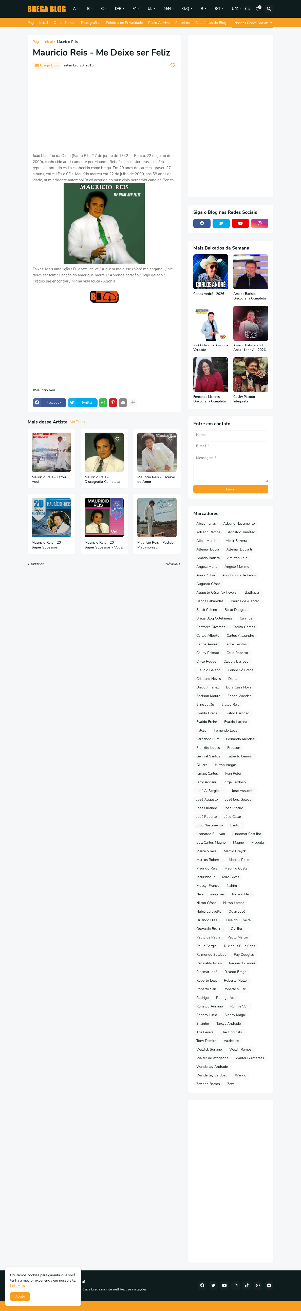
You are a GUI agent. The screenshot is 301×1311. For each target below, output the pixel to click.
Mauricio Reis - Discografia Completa (102, 479)
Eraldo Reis (230, 704)
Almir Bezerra (236, 540)
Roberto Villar (234, 989)
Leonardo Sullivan (210, 833)
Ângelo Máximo (236, 566)
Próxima (171, 564)
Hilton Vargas (226, 765)
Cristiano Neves (208, 678)
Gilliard (202, 765)
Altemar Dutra (207, 549)
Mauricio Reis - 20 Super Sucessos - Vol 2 (104, 545)
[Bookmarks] (258, 9)
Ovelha (236, 928)
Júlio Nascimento (209, 825)
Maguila (257, 842)
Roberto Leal (206, 980)
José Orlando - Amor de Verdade (210, 347)
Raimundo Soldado (211, 954)
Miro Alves (230, 877)
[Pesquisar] (269, 9)
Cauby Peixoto (207, 652)
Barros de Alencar (245, 601)
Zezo (231, 1084)
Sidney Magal (235, 1015)
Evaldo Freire (206, 721)
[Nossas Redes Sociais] (252, 23)
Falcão (201, 730)
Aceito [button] (20, 1296)
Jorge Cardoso (234, 782)
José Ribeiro (233, 808)
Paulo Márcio (238, 937)
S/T (217, 8)
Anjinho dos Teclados (239, 575)
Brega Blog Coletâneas (214, 618)
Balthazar (252, 592)
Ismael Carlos (207, 773)
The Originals (231, 1032)
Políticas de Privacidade (124, 22)
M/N (167, 8)
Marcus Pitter (239, 859)
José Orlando (206, 808)
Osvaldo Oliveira (237, 920)
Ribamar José (206, 971)
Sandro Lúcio (206, 1015)
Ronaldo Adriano (209, 1006)
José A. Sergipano (210, 790)
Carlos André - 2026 (208, 294)
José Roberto (206, 816)
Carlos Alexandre (240, 635)
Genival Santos (208, 756)
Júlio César (232, 816)
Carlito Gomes (244, 627)
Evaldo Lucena (235, 721)
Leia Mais (17, 1285)
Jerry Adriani (206, 782)
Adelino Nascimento (239, 523)
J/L (150, 8)
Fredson (233, 747)
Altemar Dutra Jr (239, 549)
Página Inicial (38, 22)
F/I (135, 8)
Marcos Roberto (208, 859)
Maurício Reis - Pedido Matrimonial (155, 545)
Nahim (232, 885)
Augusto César (208, 583)
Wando (240, 1075)
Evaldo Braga (206, 713)
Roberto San (206, 989)
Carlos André (206, 644)
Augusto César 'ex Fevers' (216, 592)
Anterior (37, 564)
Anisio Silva (205, 575)
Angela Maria (206, 566)
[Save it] (173, 65)
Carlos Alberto (207, 635)
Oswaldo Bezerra (209, 928)
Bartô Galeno (206, 609)
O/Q (185, 8)
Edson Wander (239, 696)
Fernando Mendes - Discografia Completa (209, 399)
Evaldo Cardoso (236, 713)
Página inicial (43, 42)
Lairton (235, 825)
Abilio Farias (206, 523)
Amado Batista (208, 558)
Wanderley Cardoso (212, 1075)
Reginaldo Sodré (242, 963)
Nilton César (206, 902)
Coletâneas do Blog (210, 22)
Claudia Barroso (236, 661)
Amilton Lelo (237, 558)
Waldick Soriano (209, 1049)
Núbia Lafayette (208, 911)
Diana (232, 678)
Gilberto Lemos (240, 756)
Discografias (90, 22)
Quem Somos (65, 22)
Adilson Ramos (208, 532)
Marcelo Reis (206, 851)
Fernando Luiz (207, 739)
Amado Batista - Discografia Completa (249, 296)
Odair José (237, 911)
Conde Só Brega (240, 670)
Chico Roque (206, 661)
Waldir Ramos (240, 1049)
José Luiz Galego (238, 799)
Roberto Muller (236, 980)
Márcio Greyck (235, 851)
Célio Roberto (237, 652)
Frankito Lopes (208, 747)
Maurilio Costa (235, 868)
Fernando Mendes (240, 739)
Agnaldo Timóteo (241, 532)
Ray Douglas (244, 954)
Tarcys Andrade (228, 1023)
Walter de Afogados (212, 1058)
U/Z (235, 8)
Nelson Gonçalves (210, 894)
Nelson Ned (241, 894)
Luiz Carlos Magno (211, 842)
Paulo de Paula (208, 937)
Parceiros (182, 22)
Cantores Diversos (210, 627)
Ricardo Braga (235, 971)
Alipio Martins (207, 540)
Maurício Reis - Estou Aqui (49, 479)
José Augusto (207, 799)
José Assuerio (243, 790)
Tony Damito (206, 1040)
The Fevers (205, 1032)
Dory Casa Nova (238, 687)
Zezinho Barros (208, 1084)
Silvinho (202, 1023)
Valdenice (231, 1040)
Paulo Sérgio (206, 946)
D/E (118, 8)
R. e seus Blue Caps (239, 946)
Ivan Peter (233, 773)
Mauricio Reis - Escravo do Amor (156, 479)
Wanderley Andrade (212, 1066)
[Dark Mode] (247, 8)
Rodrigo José (226, 997)
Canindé (246, 618)
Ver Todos (77, 422)
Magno (238, 842)
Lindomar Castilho (246, 833)
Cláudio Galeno (208, 670)
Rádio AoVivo (159, 22)
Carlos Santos (235, 644)
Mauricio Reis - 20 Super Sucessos (46, 545)
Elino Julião (205, 704)
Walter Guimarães (250, 1058)
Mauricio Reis (67, 42)
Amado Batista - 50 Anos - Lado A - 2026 (249, 347)
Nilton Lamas (233, 902)
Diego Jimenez (207, 687)
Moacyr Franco (207, 885)
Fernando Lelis (225, 730)
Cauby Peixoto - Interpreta (245, 399)
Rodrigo (202, 997)
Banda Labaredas (209, 601)
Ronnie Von (239, 1006)
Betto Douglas (235, 609)
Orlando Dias (206, 920)
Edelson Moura (208, 696)
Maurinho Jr (205, 877)
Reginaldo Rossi (209, 963)
